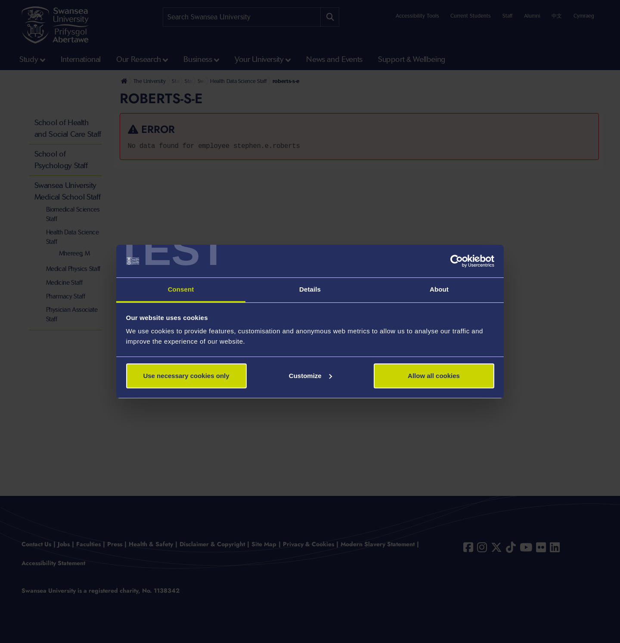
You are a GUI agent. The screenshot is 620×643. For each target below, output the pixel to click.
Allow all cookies (434, 375)
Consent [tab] (181, 289)
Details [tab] (310, 289)
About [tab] (439, 289)
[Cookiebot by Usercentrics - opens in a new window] (456, 261)
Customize (310, 375)
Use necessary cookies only (186, 375)
